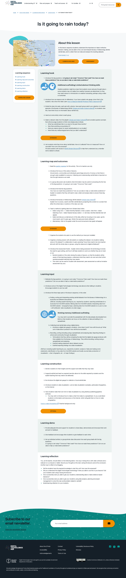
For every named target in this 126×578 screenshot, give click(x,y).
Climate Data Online (88, 200)
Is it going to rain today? (65, 12)
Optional (53, 411)
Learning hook (21, 77)
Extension (53, 138)
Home (14, 12)
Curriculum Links (68, 61)
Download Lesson (24, 97)
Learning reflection (22, 91)
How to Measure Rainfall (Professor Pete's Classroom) (85, 101)
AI (90, 3)
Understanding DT (29, 3)
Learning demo (21, 88)
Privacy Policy (62, 550)
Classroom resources (38, 12)
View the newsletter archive (15, 529)
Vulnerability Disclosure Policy (85, 546)
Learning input (21, 82)
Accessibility (43, 550)
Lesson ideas (51, 12)
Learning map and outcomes (25, 80)
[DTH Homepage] (13, 5)
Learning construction (23, 85)
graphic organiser (61, 166)
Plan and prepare (45, 3)
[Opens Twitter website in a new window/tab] (114, 547)
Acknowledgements (46, 553)
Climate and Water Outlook (78, 120)
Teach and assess (59, 3)
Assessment (90, 61)
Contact (60, 546)
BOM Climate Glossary (72, 148)
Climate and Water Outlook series (83, 108)
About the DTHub (45, 546)
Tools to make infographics (50, 403)
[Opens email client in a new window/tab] (118, 547)
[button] (36, 3)
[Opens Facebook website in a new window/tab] (110, 547)
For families (75, 3)
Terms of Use (62, 553)
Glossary (78, 550)
